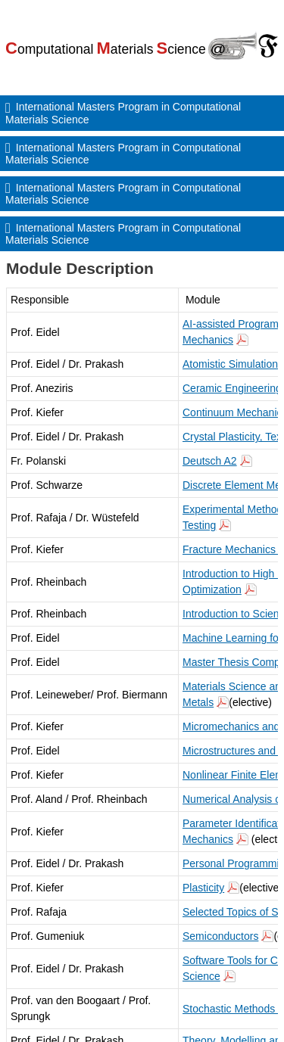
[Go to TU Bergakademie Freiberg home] (142, 45)
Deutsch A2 (210, 461)
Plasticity (203, 888)
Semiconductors (220, 936)
